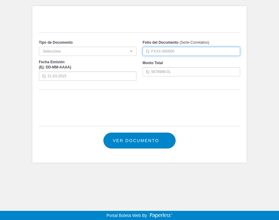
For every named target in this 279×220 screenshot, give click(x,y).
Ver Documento (139, 140)
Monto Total (153, 63)
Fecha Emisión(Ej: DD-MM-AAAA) (55, 64)
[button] (87, 51)
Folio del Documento (161, 42)
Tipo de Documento (56, 42)
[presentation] (139, 108)
